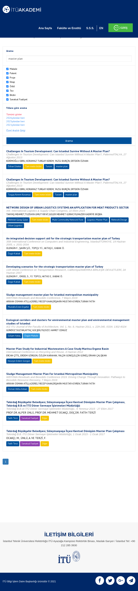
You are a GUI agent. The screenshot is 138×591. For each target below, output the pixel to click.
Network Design (119, 219)
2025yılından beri (15, 121)
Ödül (12, 86)
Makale (13, 68)
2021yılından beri (15, 124)
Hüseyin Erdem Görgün (19, 360)
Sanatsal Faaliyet (18, 99)
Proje (12, 77)
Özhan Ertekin (14, 166)
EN (101, 28)
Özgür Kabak (14, 253)
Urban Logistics (15, 225)
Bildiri (13, 95)
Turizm (48, 166)
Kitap (12, 82)
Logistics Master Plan (97, 219)
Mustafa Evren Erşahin (18, 306)
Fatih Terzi (13, 418)
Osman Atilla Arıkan (17, 389)
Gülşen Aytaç (14, 335)
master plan (62, 166)
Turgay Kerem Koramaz (19, 194)
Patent (13, 73)
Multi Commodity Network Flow (67, 219)
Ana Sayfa (45, 28)
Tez (12, 90)
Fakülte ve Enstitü (69, 28)
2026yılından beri (15, 117)
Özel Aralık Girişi (15, 130)
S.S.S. (90, 28)
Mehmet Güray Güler (18, 219)
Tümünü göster (14, 114)
